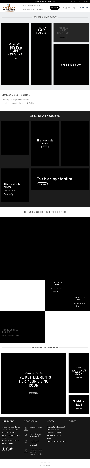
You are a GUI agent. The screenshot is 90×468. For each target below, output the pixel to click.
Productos (38, 6)
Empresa (30, 6)
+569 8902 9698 (83, 8)
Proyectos (26, 10)
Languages (72, 2)
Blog (79, 1)
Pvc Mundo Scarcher (36, 428)
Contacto (85, 1)
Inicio (24, 6)
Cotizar (33, 10)
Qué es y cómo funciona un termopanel (34, 443)
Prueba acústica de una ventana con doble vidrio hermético (36, 452)
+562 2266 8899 (56, 432)
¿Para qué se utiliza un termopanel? (36, 435)
